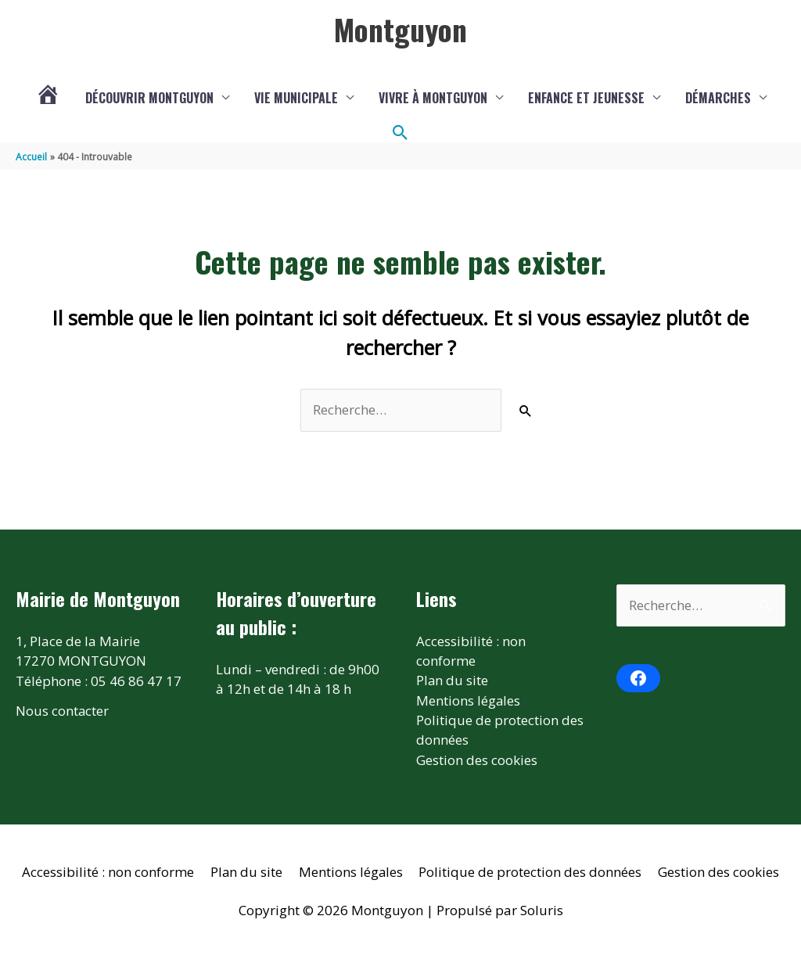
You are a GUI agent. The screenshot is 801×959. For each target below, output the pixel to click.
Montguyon (400, 29)
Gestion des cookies (476, 761)
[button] (400, 133)
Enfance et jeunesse (586, 97)
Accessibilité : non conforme (107, 873)
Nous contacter (63, 711)
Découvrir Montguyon (149, 97)
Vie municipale (296, 97)
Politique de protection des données (531, 873)
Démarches (718, 97)
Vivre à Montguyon (433, 97)
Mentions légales (468, 701)
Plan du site (452, 681)
